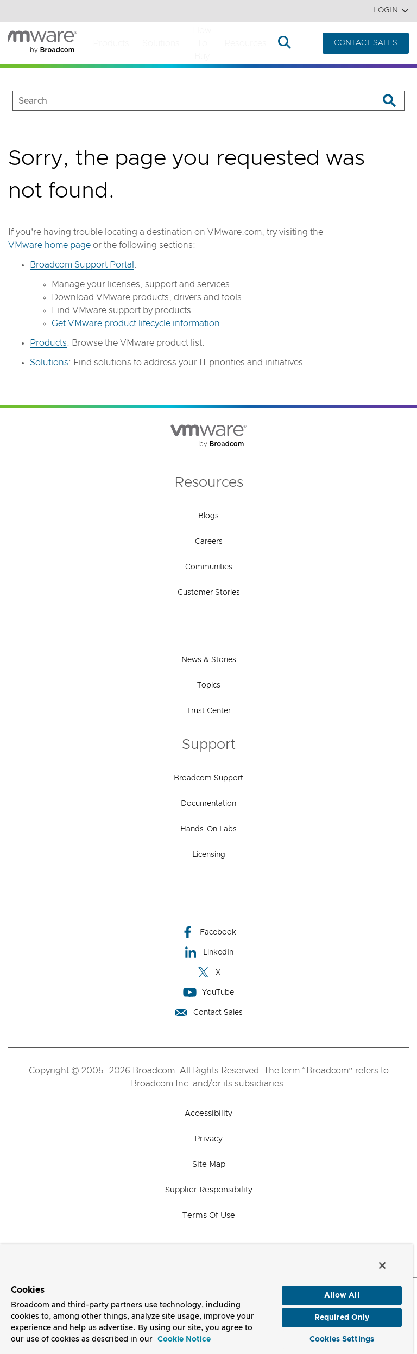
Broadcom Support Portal (82, 264)
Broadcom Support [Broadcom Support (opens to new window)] (208, 778)
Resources (245, 43)
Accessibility (208, 1113)
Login (391, 11)
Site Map (208, 1164)
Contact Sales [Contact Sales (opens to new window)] (208, 1012)
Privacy (208, 1139)
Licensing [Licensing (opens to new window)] (208, 855)
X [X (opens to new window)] (208, 972)
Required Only (342, 1317)
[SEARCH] (184, 100)
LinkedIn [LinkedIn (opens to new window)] (208, 952)
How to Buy (202, 43)
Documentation (208, 804)
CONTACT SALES (365, 43)
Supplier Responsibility (208, 1190)
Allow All (341, 1295)
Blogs (208, 516)
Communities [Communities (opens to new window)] (208, 567)
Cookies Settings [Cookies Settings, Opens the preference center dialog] (341, 1339)
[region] (206, 1298)
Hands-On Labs (208, 829)
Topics (208, 685)
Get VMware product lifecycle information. (137, 323)
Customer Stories (209, 592)
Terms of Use (208, 1215)
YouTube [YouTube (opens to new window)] (208, 992)
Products (111, 43)
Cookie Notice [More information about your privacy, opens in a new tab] (184, 1339)
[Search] (389, 100)
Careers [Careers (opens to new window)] (209, 541)
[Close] (382, 1264)
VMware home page (49, 245)
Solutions (161, 43)
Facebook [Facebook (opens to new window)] (208, 932)
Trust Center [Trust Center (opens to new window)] (209, 711)
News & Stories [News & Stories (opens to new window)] (208, 660)
